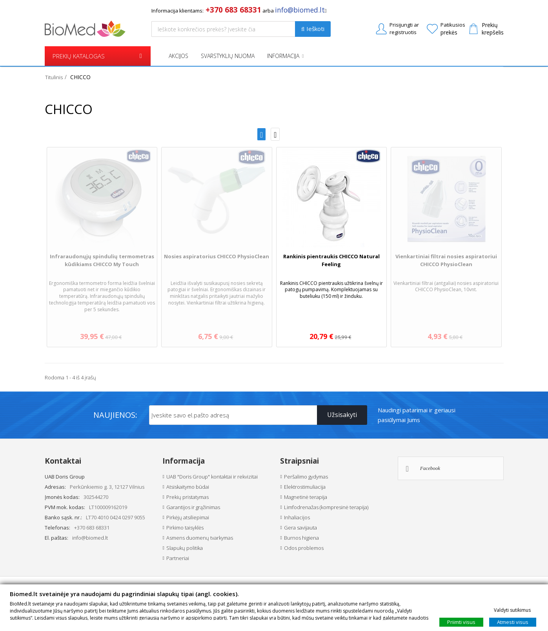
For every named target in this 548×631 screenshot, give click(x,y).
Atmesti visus (512, 621)
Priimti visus (461, 621)
